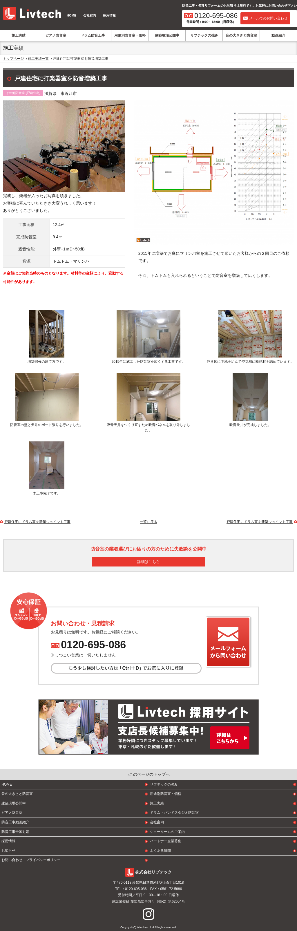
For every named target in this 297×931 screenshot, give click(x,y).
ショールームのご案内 (167, 832)
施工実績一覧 (38, 59)
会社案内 (89, 15)
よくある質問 (160, 851)
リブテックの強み (204, 35)
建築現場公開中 (167, 35)
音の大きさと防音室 (241, 35)
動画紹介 (278, 35)
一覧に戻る (148, 522)
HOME (71, 15)
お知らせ (8, 851)
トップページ (13, 59)
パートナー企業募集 (165, 841)
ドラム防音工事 (93, 35)
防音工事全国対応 (15, 832)
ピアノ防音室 (55, 35)
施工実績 (19, 35)
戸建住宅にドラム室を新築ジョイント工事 (260, 522)
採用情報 (109, 15)
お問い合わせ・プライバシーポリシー (31, 860)
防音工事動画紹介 (15, 822)
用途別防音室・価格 (130, 35)
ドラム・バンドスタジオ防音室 (174, 813)
